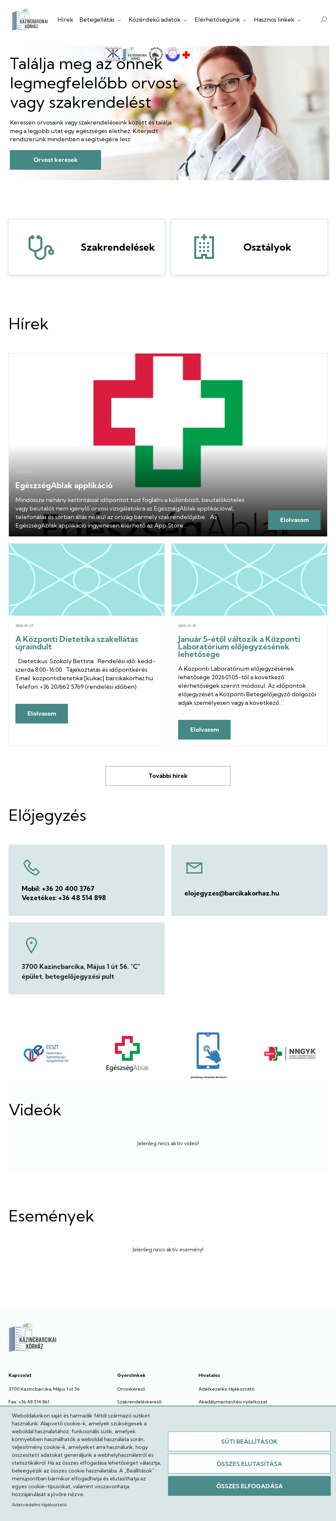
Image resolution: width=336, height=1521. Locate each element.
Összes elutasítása (249, 1464)
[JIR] (208, 1053)
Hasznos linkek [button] (278, 19)
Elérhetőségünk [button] (221, 19)
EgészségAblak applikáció (64, 485)
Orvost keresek (55, 160)
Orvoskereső (131, 1389)
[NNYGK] (290, 1053)
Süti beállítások (249, 1441)
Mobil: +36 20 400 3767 (58, 888)
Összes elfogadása (249, 1486)
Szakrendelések (35, 247)
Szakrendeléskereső (139, 1402)
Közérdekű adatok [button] (158, 19)
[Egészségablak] (127, 1054)
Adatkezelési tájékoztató (227, 1389)
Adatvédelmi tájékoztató (39, 1504)
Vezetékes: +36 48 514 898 (64, 898)
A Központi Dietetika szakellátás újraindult (76, 642)
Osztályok (198, 247)
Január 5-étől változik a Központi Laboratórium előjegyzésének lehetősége (239, 646)
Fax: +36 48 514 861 (29, 1402)
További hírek (168, 776)
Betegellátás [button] (100, 19)
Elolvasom (294, 520)
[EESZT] (46, 1054)
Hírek (65, 19)
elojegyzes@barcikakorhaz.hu (231, 893)
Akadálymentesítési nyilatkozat (233, 1402)
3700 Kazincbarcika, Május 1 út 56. (45, 1389)
